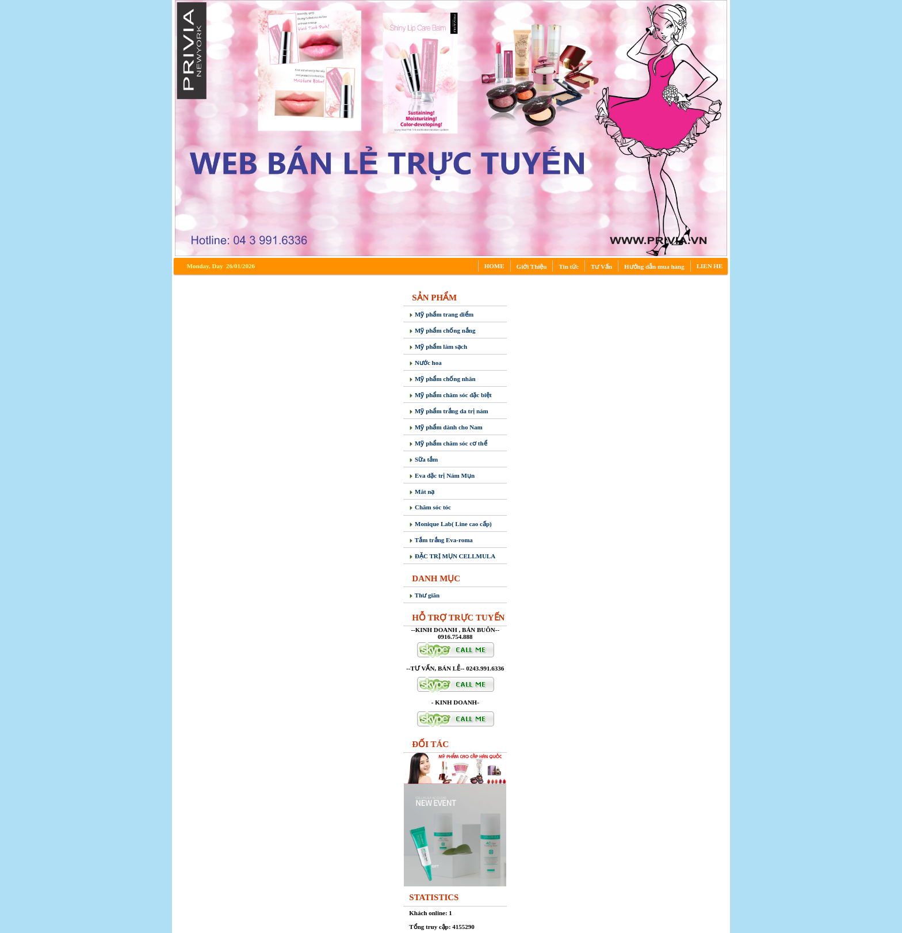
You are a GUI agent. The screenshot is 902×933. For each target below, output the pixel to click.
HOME (494, 265)
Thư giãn (424, 595)
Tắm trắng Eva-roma (441, 539)
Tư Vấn (601, 266)
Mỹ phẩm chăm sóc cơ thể (448, 443)
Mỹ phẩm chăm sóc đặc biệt (450, 394)
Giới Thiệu (532, 266)
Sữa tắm (423, 459)
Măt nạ (421, 491)
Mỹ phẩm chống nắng (442, 330)
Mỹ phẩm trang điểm (441, 314)
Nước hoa (425, 362)
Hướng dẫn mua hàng (654, 266)
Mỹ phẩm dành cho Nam (446, 427)
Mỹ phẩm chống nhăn (442, 378)
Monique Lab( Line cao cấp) (450, 523)
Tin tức (569, 266)
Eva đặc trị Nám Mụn (442, 475)
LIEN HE (710, 265)
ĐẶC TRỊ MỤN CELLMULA (452, 556)
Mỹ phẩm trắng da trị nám (448, 411)
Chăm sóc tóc (430, 507)
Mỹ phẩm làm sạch (438, 346)
